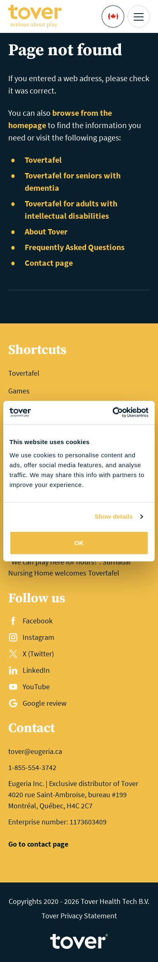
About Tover (46, 231)
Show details (114, 516)
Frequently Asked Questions (75, 247)
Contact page (49, 262)
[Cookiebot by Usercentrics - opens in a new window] (113, 413)
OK (79, 542)
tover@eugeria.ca (35, 751)
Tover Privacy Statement (79, 915)
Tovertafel (43, 159)
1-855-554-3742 (32, 767)
